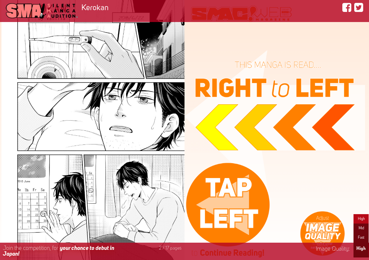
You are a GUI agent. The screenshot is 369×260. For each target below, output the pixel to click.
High (361, 219)
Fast (361, 237)
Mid (361, 228)
